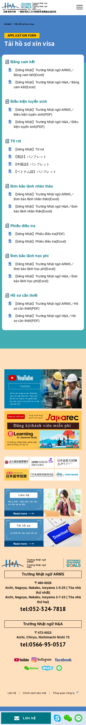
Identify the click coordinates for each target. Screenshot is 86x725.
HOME (7, 24)
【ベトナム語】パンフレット (35, 171)
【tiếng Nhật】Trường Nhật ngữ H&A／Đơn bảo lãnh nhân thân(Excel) (46, 209)
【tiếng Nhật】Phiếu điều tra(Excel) (40, 241)
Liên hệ (12, 693)
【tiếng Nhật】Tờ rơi (29, 149)
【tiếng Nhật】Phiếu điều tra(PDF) (39, 234)
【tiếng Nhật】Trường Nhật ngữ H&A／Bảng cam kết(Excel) (46, 85)
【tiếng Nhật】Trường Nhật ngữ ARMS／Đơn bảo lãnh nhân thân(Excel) (44, 197)
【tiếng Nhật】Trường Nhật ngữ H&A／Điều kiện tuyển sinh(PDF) (46, 124)
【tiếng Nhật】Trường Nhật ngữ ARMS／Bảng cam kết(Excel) (44, 72)
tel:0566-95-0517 (43, 644)
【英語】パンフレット (30, 157)
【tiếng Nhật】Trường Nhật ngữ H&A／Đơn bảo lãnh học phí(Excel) (46, 279)
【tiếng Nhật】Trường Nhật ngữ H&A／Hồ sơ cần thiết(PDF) (45, 318)
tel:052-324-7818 (43, 609)
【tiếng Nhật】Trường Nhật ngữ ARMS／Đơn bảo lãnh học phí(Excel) (44, 266)
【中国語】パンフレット (32, 164)
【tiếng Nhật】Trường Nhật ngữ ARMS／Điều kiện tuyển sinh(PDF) (44, 112)
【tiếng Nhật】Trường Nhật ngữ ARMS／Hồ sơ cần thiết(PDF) (46, 306)
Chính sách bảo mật (34, 693)
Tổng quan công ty (65, 692)
